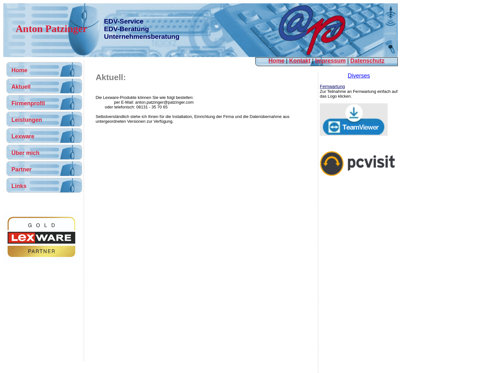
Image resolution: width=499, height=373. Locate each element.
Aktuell (21, 87)
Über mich (25, 153)
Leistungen (26, 120)
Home (277, 61)
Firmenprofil (28, 103)
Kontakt (299, 61)
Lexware (22, 136)
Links (18, 186)
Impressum (330, 61)
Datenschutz (367, 61)
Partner (21, 169)
